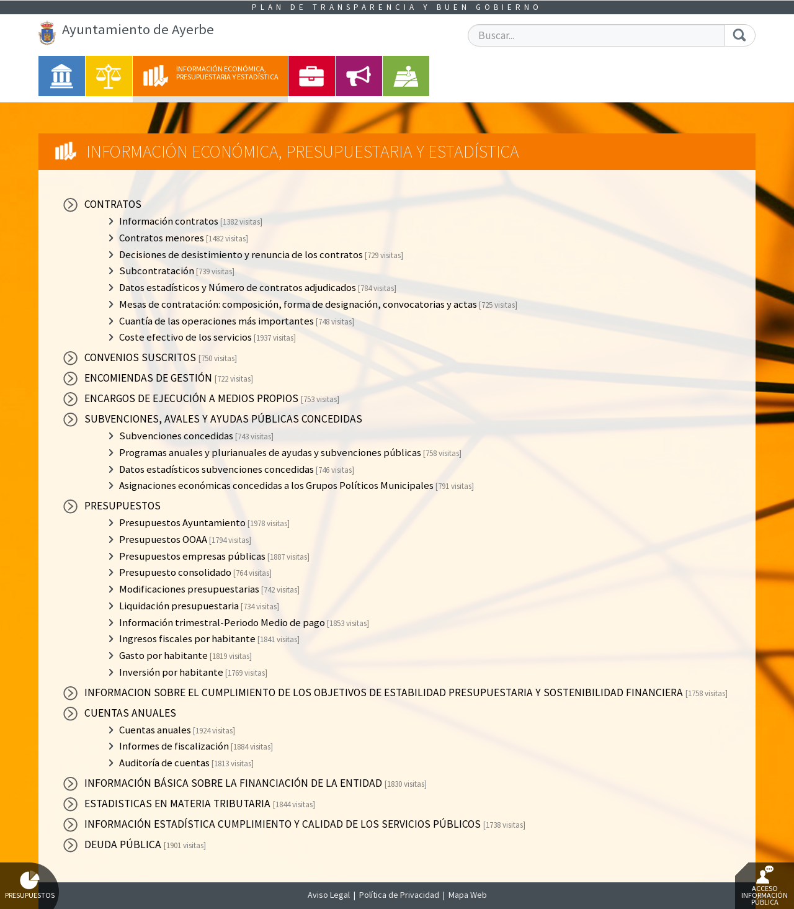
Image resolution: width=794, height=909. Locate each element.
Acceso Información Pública (764, 886)
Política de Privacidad (399, 894)
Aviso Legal (329, 894)
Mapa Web (467, 894)
